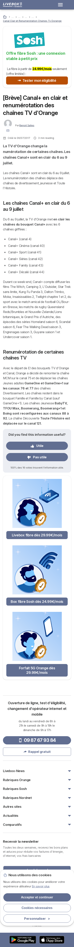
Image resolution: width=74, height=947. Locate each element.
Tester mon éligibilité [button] (37, 80)
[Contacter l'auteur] (7, 130)
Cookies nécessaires (37, 908)
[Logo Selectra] (12, 4)
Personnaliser (37, 918)
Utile (37, 446)
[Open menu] (61, 4)
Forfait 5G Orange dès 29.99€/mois (37, 670)
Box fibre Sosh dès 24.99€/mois (37, 601)
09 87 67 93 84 (37, 740)
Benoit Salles (26, 125)
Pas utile (37, 457)
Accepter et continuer (37, 897)
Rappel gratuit (37, 752)
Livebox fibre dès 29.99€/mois (37, 535)
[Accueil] (5, 16)
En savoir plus (41, 886)
